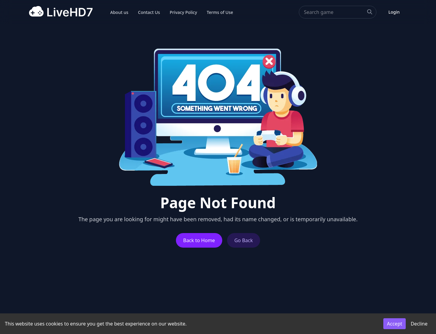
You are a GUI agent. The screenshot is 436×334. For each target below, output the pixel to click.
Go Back (243, 240)
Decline (419, 323)
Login (394, 12)
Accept (394, 323)
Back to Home (199, 240)
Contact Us (149, 12)
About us (119, 12)
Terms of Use (220, 12)
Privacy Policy (183, 12)
